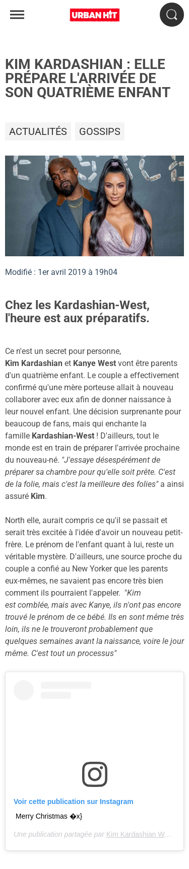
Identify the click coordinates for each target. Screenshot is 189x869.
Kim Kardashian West (140, 834)
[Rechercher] (172, 15)
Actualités (38, 131)
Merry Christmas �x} (49, 816)
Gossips (99, 131)
